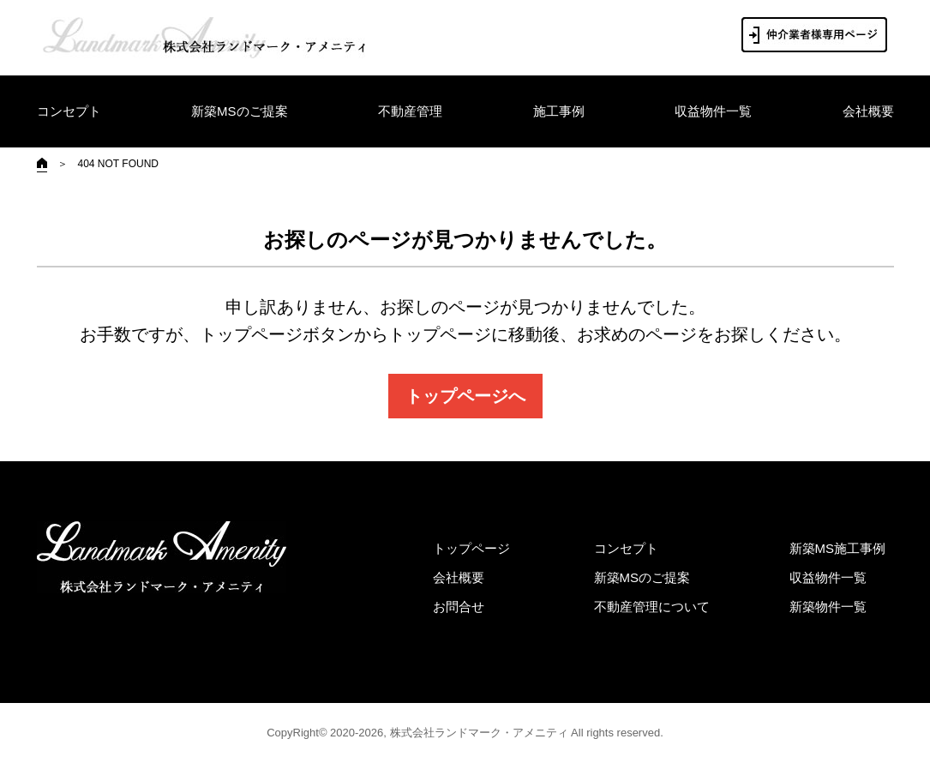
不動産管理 (410, 111)
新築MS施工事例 (837, 548)
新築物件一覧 (828, 606)
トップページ (471, 548)
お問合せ (458, 606)
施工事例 (559, 111)
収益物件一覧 (713, 111)
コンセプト (69, 111)
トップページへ (465, 396)
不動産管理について (652, 606)
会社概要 (868, 111)
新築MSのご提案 (239, 111)
